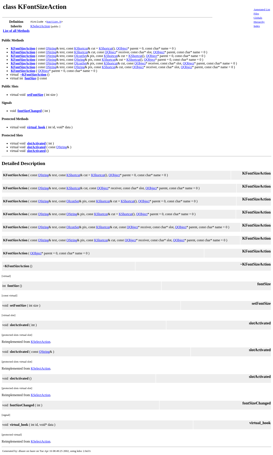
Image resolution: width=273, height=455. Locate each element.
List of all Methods (16, 31)
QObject (122, 48)
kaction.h (53, 22)
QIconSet (80, 56)
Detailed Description (23, 163)
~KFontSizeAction (33, 74)
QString (51, 48)
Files (256, 13)
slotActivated (36, 143)
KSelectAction (40, 26)
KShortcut (81, 48)
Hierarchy (259, 21)
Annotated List (262, 9)
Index (257, 26)
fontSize (30, 78)
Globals (258, 17)
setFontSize (35, 94)
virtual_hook (36, 127)
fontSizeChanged (29, 111)
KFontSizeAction (23, 48)
